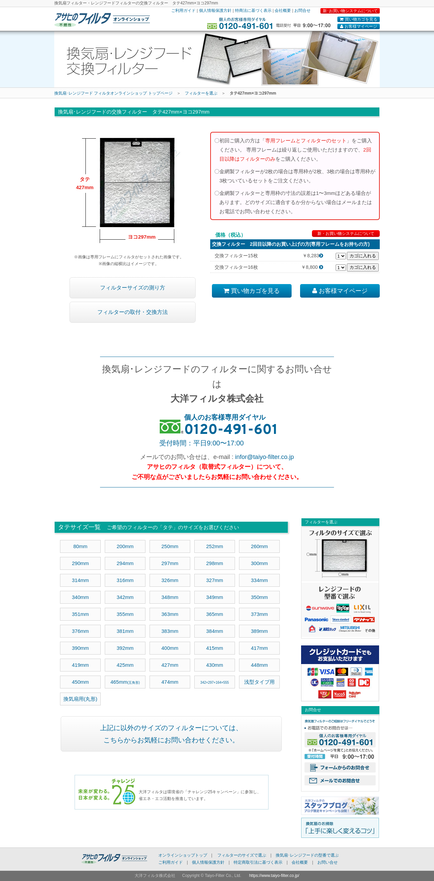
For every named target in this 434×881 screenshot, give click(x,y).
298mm (214, 563)
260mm (259, 546)
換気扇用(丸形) (80, 699)
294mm (125, 563)
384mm (214, 631)
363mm (169, 614)
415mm (214, 648)
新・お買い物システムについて (345, 233)
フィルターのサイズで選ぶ (241, 855)
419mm (80, 665)
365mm (214, 614)
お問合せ (302, 10)
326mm (169, 580)
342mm (125, 597)
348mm (169, 597)
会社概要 (283, 10)
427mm (169, 665)
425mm (125, 665)
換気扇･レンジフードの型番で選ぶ (307, 855)
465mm (125, 682)
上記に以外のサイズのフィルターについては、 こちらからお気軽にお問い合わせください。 (171, 734)
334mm (259, 580)
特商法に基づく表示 (253, 10)
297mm (169, 563)
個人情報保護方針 (215, 10)
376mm (80, 631)
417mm (259, 648)
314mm (80, 580)
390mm (80, 648)
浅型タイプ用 (259, 682)
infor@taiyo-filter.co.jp (264, 457)
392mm (125, 648)
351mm (80, 614)
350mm (259, 597)
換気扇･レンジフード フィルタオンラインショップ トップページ (113, 93)
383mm (169, 631)
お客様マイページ (358, 26)
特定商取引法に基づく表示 (258, 862)
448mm (259, 665)
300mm (259, 563)
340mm (80, 597)
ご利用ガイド (183, 10)
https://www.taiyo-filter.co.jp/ (274, 875)
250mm (169, 546)
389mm (259, 631)
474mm (169, 682)
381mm (125, 631)
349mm (214, 597)
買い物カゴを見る (358, 19)
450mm (80, 682)
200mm (125, 546)
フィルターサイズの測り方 (132, 288)
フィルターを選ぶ (201, 93)
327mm (214, 580)
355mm (125, 614)
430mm (214, 665)
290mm (80, 563)
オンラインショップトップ (182, 855)
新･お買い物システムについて (350, 10)
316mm (125, 580)
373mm (259, 614)
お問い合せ (327, 862)
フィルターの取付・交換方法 (132, 312)
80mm (80, 546)
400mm (169, 648)
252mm (214, 546)
